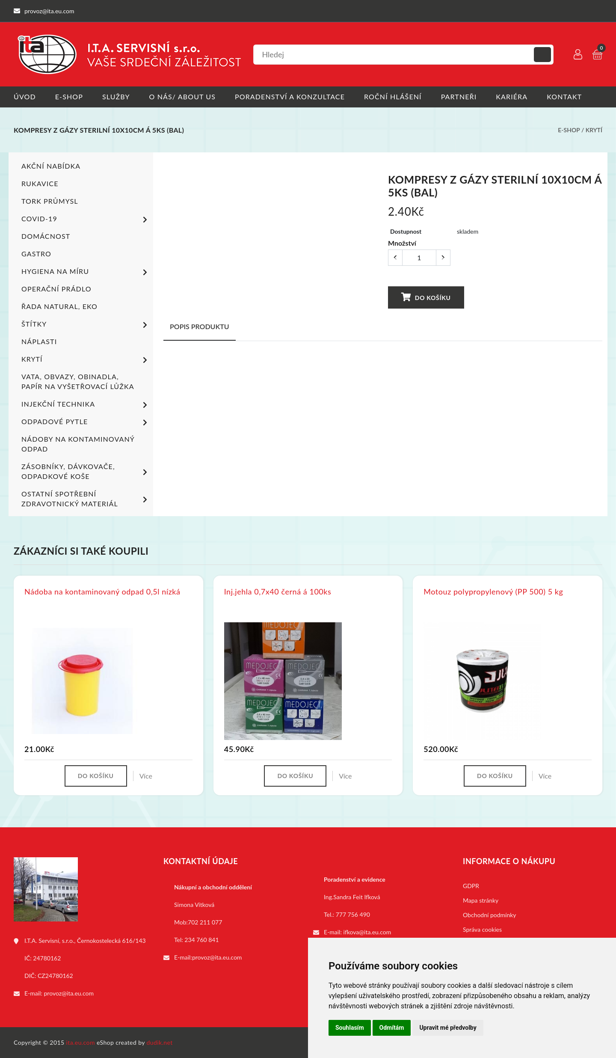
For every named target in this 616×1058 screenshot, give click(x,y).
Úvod (25, 96)
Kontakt (564, 96)
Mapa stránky (480, 900)
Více (145, 776)
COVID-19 (85, 219)
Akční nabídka (50, 166)
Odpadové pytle (85, 422)
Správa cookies (482, 929)
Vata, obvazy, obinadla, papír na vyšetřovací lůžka (77, 381)
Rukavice (40, 183)
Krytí (594, 130)
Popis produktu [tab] (199, 326)
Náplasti (39, 341)
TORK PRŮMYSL (49, 201)
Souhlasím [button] (349, 1027)
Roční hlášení (393, 96)
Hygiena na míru (85, 272)
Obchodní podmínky (489, 914)
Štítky (85, 325)
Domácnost (45, 236)
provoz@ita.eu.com (69, 993)
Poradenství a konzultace (290, 96)
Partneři (459, 96)
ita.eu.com (80, 1042)
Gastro (36, 254)
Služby (116, 96)
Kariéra (511, 96)
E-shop (69, 96)
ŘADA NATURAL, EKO (59, 306)
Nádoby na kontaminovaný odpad (77, 444)
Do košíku (426, 297)
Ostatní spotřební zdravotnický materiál (85, 499)
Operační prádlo (56, 289)
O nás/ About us (182, 96)
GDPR (471, 885)
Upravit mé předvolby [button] (447, 1027)
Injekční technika (85, 405)
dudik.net (160, 1042)
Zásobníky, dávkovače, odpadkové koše (85, 471)
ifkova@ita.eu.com (367, 932)
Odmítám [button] (391, 1027)
